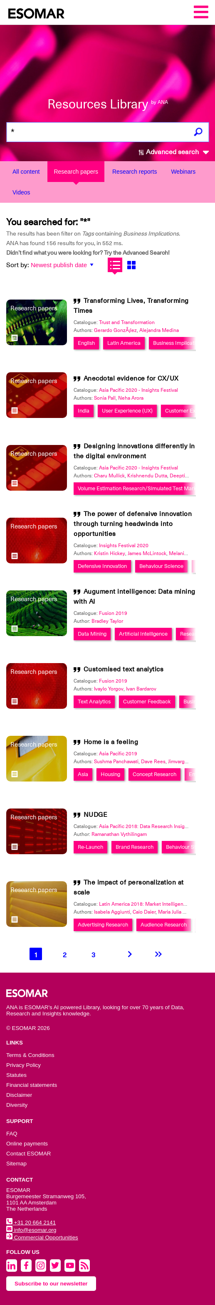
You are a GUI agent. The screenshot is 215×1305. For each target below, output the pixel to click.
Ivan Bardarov (141, 689)
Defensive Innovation (102, 566)
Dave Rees (153, 761)
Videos (21, 192)
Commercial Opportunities (42, 1237)
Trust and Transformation (127, 322)
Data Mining (92, 633)
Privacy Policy (23, 1065)
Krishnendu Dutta (147, 475)
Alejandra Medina (159, 330)
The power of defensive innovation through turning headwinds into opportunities (133, 524)
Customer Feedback (147, 701)
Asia (83, 774)
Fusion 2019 (113, 613)
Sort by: (17, 265)
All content (26, 171)
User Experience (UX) (127, 410)
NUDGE (96, 815)
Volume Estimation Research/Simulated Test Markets (141, 488)
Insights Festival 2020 (123, 545)
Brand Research (134, 846)
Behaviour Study (185, 846)
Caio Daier (144, 912)
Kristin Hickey (109, 553)
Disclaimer (19, 1095)
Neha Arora (130, 398)
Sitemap (16, 1163)
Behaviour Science (161, 566)
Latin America (124, 343)
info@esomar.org (31, 1230)
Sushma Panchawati (116, 761)
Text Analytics (94, 701)
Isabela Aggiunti (112, 912)
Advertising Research (103, 924)
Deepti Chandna (188, 475)
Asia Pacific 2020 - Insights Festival (138, 390)
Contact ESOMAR (28, 1153)
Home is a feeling (111, 742)
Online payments (27, 1143)
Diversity (16, 1105)
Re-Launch (90, 846)
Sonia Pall (105, 398)
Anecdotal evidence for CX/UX (131, 378)
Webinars (183, 171)
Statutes (16, 1075)
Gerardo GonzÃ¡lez (115, 330)
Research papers (76, 171)
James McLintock (147, 553)
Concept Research (154, 774)
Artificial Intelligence (143, 633)
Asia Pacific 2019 (118, 753)
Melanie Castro (186, 553)
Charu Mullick (109, 475)
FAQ (11, 1134)
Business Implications (178, 343)
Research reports (134, 171)
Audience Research (164, 924)
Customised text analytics (124, 669)
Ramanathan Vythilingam (119, 834)
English (86, 343)
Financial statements (31, 1085)
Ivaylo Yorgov (109, 689)
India (83, 410)
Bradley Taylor (107, 621)
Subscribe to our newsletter (51, 1283)
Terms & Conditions (30, 1055)
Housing (110, 774)
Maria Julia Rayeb (177, 912)
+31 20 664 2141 (31, 1222)
